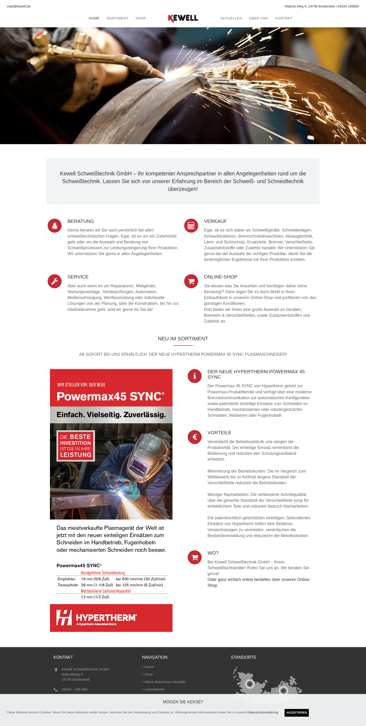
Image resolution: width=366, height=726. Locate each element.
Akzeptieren (296, 712)
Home (94, 18)
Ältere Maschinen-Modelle (165, 682)
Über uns (258, 18)
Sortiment (117, 18)
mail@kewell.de (19, 6)
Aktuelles (231, 18)
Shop (140, 18)
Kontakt (283, 18)
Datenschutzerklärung (262, 712)
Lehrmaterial (154, 689)
